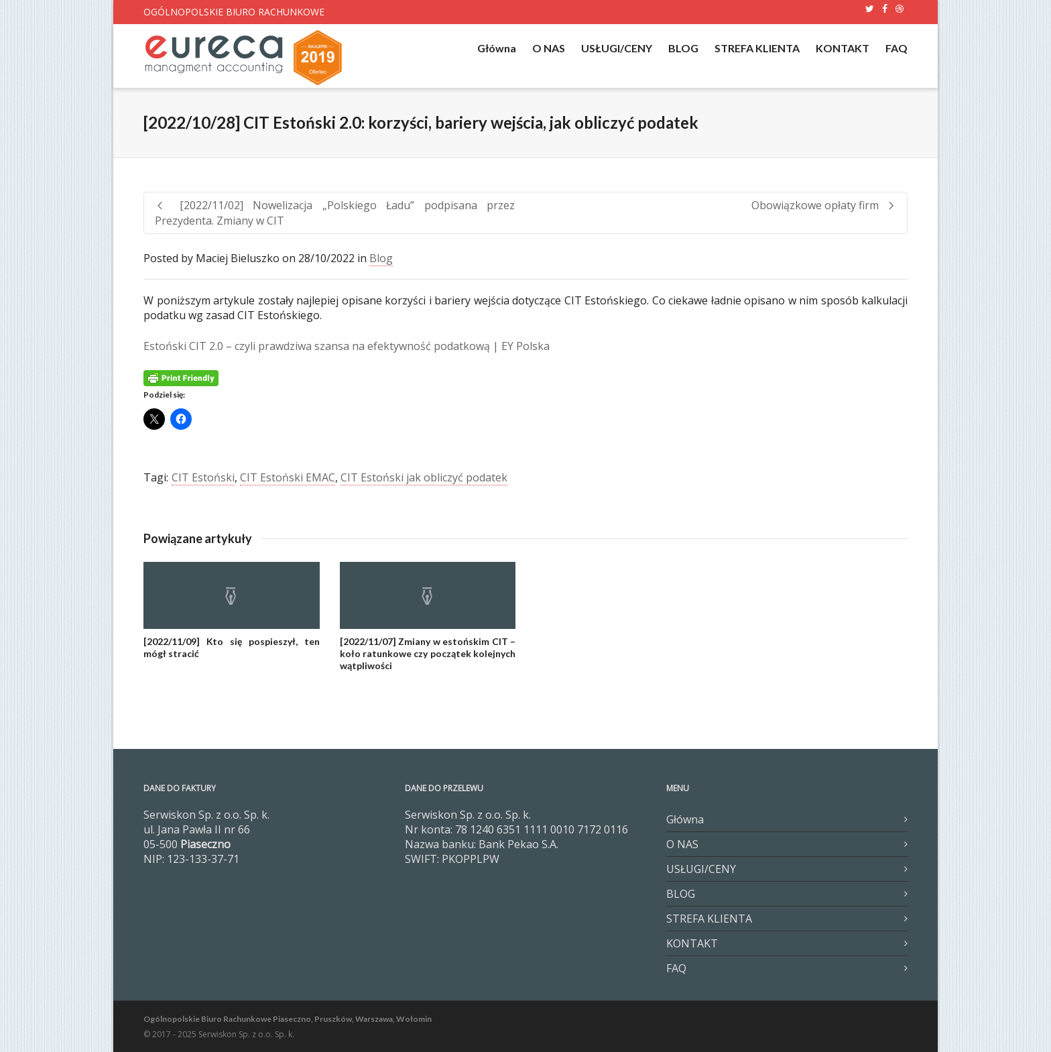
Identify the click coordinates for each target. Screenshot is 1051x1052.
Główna (496, 48)
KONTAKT (842, 48)
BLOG (683, 48)
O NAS (548, 48)
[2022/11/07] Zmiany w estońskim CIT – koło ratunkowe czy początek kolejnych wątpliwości (428, 653)
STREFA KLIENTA (757, 48)
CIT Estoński (203, 477)
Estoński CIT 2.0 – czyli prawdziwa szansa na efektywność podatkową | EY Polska (346, 346)
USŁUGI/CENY (616, 48)
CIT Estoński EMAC (287, 477)
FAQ (896, 48)
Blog (381, 258)
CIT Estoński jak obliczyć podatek (424, 477)
